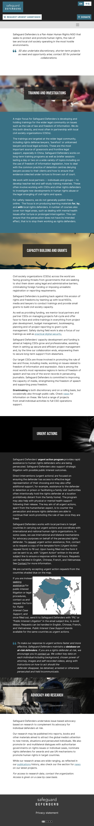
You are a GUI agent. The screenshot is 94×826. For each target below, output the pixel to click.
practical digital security (48, 334)
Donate (85, 17)
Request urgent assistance (24, 17)
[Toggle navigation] (77, 24)
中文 (88, 3)
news (66, 393)
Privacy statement (47, 812)
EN (80, 3)
